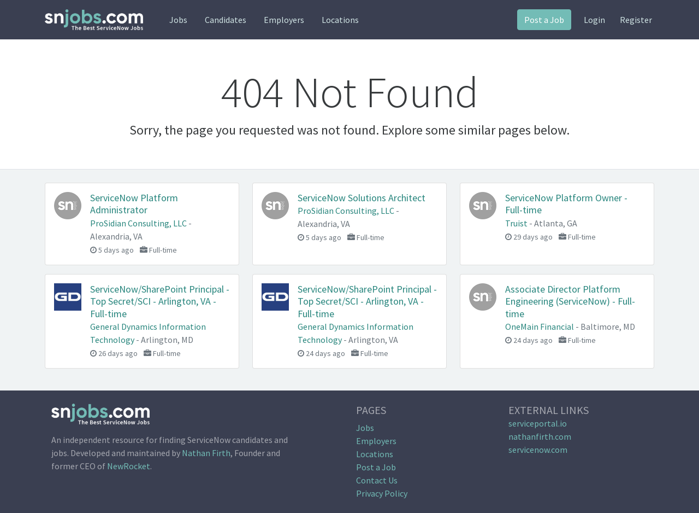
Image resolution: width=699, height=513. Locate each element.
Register (636, 19)
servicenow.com (537, 449)
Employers (284, 19)
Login (594, 19)
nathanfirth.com (539, 436)
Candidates (225, 19)
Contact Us (377, 480)
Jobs (178, 19)
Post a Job (544, 19)
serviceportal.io (537, 423)
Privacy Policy (381, 493)
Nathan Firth (206, 452)
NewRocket (128, 465)
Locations (340, 19)
